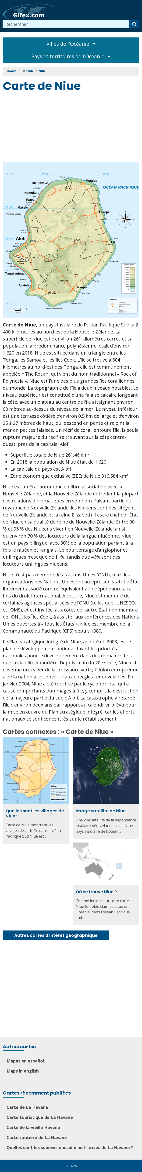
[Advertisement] (72, 128)
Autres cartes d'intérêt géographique (56, 935)
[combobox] (66, 24)
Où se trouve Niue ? (87, 892)
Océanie (27, 71)
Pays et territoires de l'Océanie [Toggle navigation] (71, 56)
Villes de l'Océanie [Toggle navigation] (71, 43)
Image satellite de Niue (101, 811)
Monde (12, 71)
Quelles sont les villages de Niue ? (35, 813)
